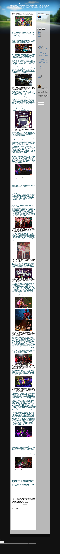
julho (39, 69)
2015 (39, 78)
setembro (40, 46)
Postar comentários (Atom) (17, 532)
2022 (39, 36)
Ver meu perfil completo (40, 99)
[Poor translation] (3, 542)
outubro (40, 45)
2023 (39, 35)
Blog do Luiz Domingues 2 (19, 4)
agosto (40, 47)
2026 (39, 32)
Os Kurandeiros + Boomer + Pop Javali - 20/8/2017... (43, 59)
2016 (39, 77)
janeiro (40, 76)
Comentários (40, 104)
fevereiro (40, 75)
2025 (39, 33)
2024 (39, 34)
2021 (39, 37)
